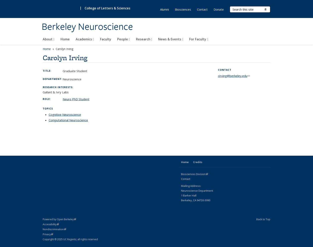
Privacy (48, 234)
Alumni (164, 9)
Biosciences (183, 9)
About (48, 39)
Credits (197, 162)
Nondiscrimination (54, 229)
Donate (219, 9)
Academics (85, 39)
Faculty (105, 39)
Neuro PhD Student (76, 99)
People (123, 39)
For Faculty (198, 39)
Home (65, 39)
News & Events (170, 39)
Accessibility (51, 224)
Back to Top (263, 219)
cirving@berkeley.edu (234, 76)
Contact (202, 9)
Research (144, 39)
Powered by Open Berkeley (59, 219)
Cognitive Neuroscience (65, 115)
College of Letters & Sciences (107, 8)
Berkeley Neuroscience (87, 27)
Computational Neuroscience (68, 120)
